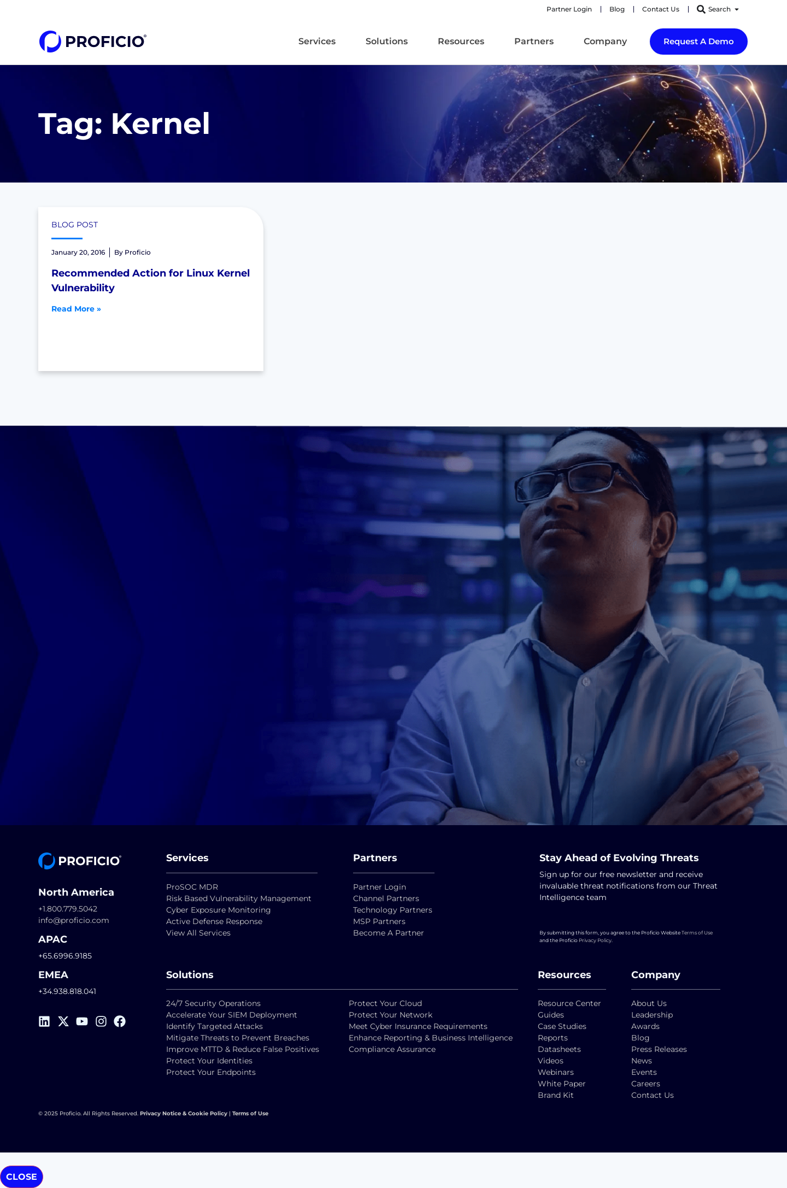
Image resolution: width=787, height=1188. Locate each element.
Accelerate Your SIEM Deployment (231, 1015)
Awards (645, 1026)
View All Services (198, 933)
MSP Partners (379, 921)
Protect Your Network (390, 1015)
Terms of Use (697, 933)
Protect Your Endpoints (211, 1072)
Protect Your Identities (209, 1061)
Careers (645, 1084)
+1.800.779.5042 (67, 909)
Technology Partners (392, 910)
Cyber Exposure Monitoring (218, 910)
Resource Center (569, 1003)
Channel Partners (386, 898)
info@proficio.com (73, 920)
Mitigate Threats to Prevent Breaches (237, 1038)
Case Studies (562, 1026)
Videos (550, 1061)
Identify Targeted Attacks (214, 1026)
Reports (554, 1038)
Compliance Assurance (392, 1049)
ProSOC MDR (192, 887)
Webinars (556, 1072)
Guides (551, 1015)
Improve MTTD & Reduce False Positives (242, 1049)
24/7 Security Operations (213, 1003)
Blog (640, 1038)
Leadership (652, 1015)
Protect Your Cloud (386, 1003)
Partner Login (379, 887)
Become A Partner (388, 933)
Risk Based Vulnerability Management (239, 898)
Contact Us (652, 1095)
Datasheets (559, 1049)
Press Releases (659, 1049)
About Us (649, 1003)
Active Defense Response (214, 921)
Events (644, 1072)
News (641, 1061)
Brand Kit (556, 1095)
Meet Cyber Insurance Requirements (418, 1026)
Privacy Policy (595, 940)
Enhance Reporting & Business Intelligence (431, 1038)
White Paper (562, 1084)
